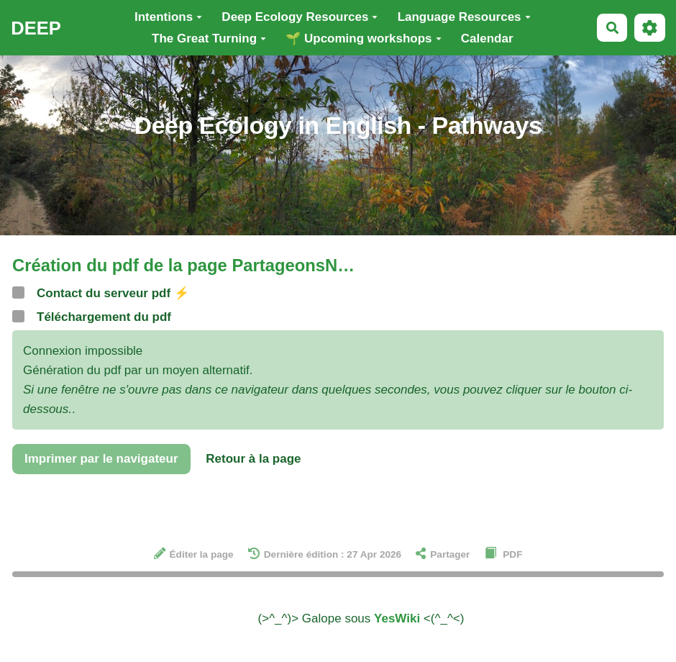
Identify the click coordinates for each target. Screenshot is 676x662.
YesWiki (397, 618)
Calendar (487, 38)
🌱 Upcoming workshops (363, 38)
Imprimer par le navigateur (101, 459)
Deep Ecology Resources (299, 17)
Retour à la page (253, 459)
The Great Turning (209, 38)
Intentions (168, 17)
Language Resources (464, 17)
